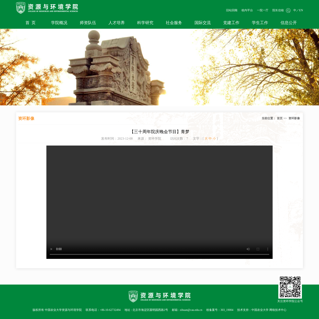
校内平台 (247, 10)
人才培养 (116, 22)
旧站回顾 (231, 10)
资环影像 (294, 118)
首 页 (30, 22)
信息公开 (289, 22)
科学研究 (145, 22)
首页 (280, 118)
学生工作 (260, 22)
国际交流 (202, 22)
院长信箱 (278, 10)
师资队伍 (88, 22)
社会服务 (174, 22)
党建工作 (231, 22)
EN (301, 10)
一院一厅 (262, 10)
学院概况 (59, 22)
